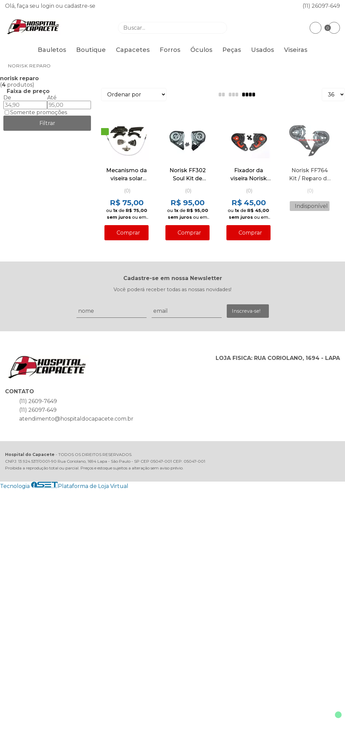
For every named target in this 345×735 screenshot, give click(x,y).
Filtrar (47, 123)
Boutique (91, 50)
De (7, 97)
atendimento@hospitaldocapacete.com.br (76, 419)
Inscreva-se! (246, 311)
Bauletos (52, 50)
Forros (170, 50)
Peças (231, 50)
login (48, 6)
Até (52, 97)
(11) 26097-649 (321, 6)
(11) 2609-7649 (38, 401)
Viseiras (295, 50)
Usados (262, 50)
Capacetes (133, 50)
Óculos (201, 50)
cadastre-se (79, 6)
